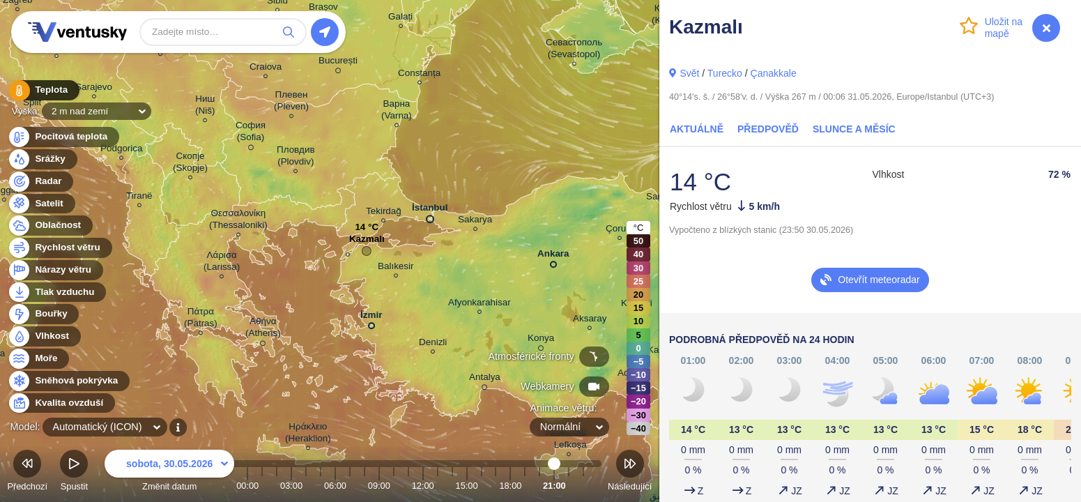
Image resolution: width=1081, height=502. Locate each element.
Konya (541, 340)
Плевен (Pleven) (291, 102)
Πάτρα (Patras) (200, 319)
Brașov (323, 8)
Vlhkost (44, 336)
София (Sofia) (251, 133)
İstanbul (430, 210)
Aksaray (590, 320)
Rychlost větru (59, 248)
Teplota (43, 90)
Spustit (74, 472)
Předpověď (768, 129)
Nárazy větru (55, 270)
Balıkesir (396, 268)
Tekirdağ (383, 213)
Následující (630, 472)
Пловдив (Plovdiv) (296, 157)
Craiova (266, 68)
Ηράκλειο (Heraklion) (308, 434)
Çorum (620, 230)
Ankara (553, 256)
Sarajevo (93, 89)
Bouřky (43, 314)
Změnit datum (169, 472)
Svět (689, 73)
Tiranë (139, 197)
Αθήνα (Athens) (263, 329)
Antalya (484, 379)
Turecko (724, 73)
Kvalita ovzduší (61, 403)
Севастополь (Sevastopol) (574, 50)
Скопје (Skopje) (190, 164)
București (338, 62)
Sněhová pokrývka (68, 381)
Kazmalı (367, 242)
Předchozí (27, 472)
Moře (38, 359)
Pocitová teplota (63, 137)
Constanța (419, 75)
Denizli (433, 344)
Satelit (41, 204)
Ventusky (75, 32)
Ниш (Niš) (205, 106)
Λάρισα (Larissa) (222, 263)
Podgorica (121, 150)
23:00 (583, 485)
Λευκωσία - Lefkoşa (569, 440)
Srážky (42, 159)
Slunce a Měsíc (854, 129)
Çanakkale (774, 73)
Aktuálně (696, 129)
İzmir (371, 318)
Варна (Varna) (396, 111)
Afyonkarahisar (479, 304)
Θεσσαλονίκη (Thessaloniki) (238, 221)
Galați (400, 18)
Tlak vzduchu (57, 292)
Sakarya (475, 221)
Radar (40, 182)
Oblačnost (50, 225)
